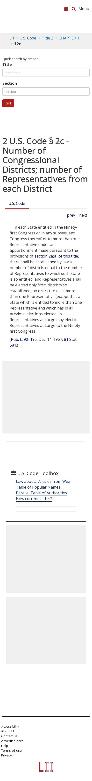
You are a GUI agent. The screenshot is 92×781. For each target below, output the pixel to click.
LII (11, 38)
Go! (8, 103)
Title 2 (47, 38)
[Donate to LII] (66, 9)
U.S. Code (16, 203)
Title (7, 64)
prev (71, 215)
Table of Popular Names (38, 487)
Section (9, 83)
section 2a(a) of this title (56, 256)
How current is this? (34, 498)
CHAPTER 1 (69, 38)
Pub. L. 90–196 (24, 339)
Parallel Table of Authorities (41, 493)
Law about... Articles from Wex (43, 481)
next (83, 215)
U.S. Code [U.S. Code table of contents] (28, 38)
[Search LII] (73, 9)
